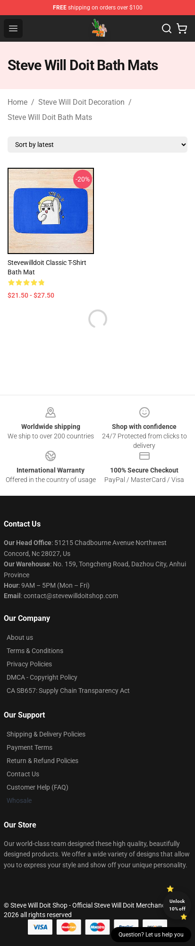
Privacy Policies (29, 664)
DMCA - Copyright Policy (42, 677)
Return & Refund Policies (42, 760)
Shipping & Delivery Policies (46, 734)
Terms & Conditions (35, 651)
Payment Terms (29, 747)
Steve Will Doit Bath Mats (50, 117)
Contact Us (23, 774)
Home (17, 102)
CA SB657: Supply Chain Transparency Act (68, 690)
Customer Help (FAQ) (37, 787)
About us (20, 637)
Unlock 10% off (177, 905)
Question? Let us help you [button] (151, 934)
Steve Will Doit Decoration (81, 102)
